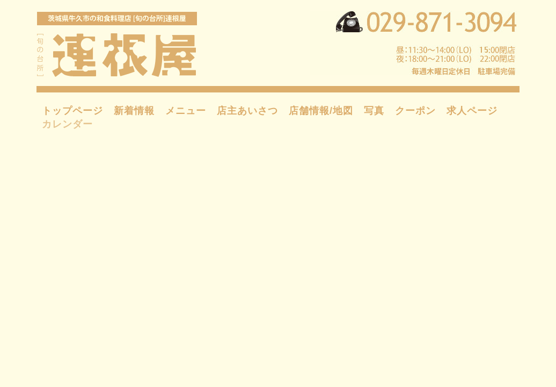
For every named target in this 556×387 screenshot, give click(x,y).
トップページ (72, 110)
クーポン (415, 110)
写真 (374, 110)
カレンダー (67, 124)
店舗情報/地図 (321, 110)
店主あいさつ (247, 110)
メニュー (185, 110)
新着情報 (134, 110)
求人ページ (472, 110)
